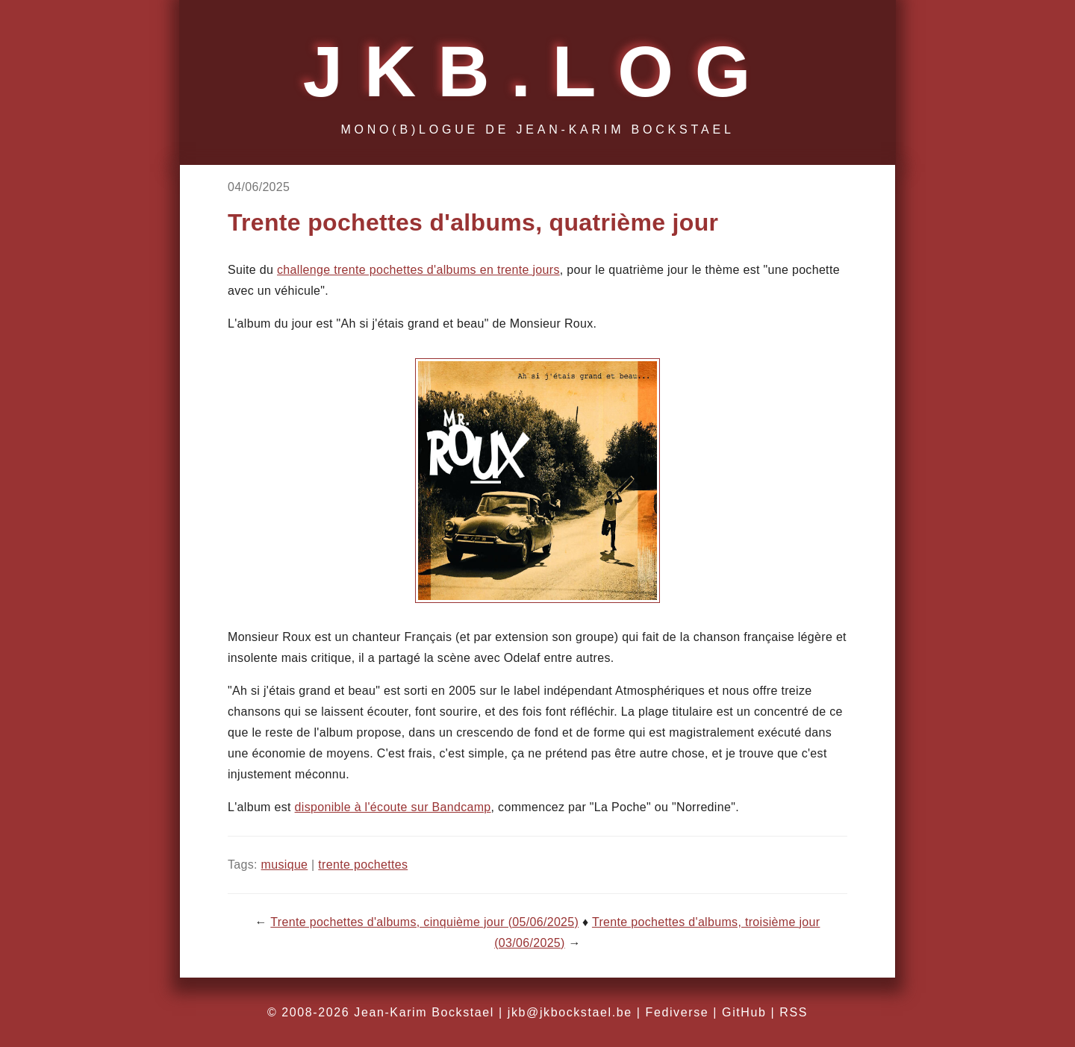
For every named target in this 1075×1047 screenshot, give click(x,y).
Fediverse (677, 1012)
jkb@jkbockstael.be (570, 1012)
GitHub (744, 1012)
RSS (793, 1012)
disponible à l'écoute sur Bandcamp (393, 807)
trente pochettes (363, 864)
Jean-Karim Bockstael (424, 1012)
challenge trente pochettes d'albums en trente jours (418, 269)
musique (284, 864)
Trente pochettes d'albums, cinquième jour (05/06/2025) (424, 922)
